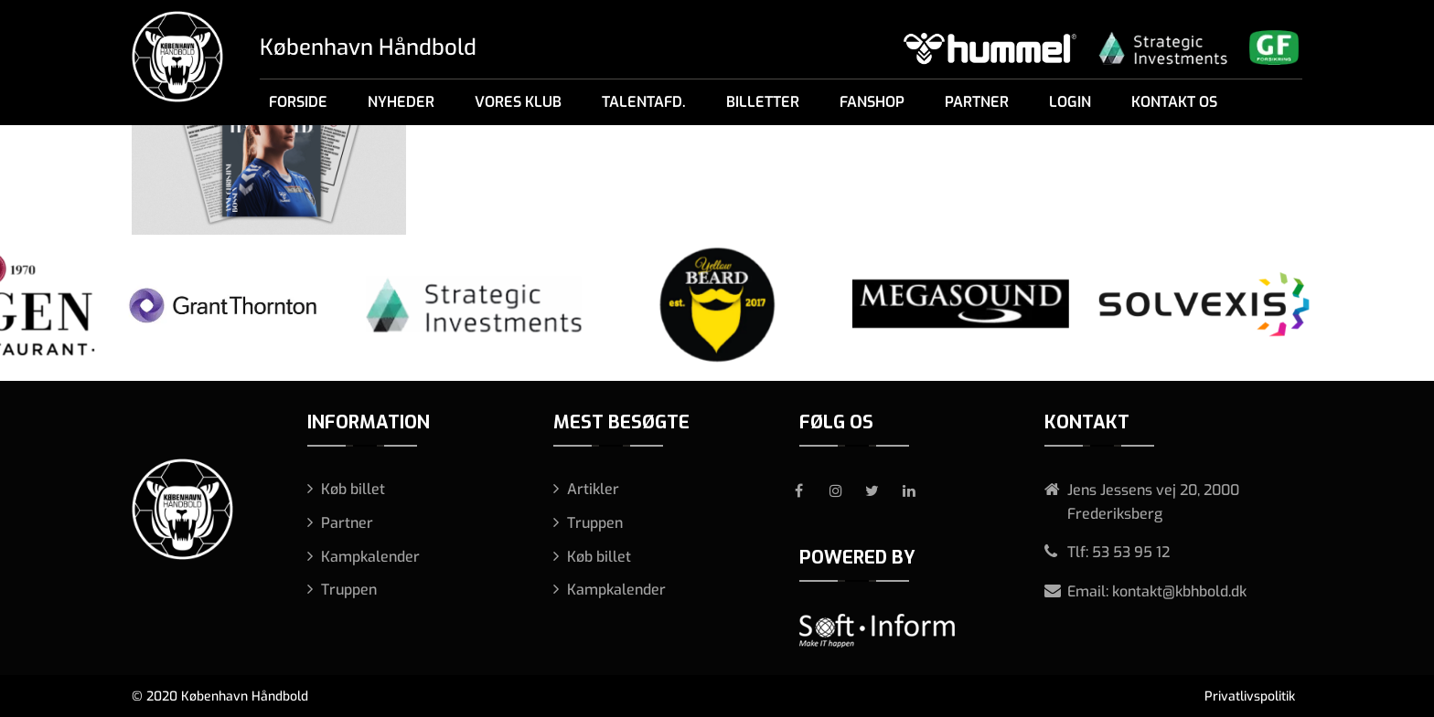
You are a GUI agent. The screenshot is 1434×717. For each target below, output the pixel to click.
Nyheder (401, 101)
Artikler (593, 489)
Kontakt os (1174, 101)
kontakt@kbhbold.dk (1179, 591)
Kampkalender (370, 556)
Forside (298, 101)
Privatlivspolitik (1249, 696)
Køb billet (353, 489)
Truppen (349, 589)
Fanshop (872, 101)
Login (1070, 101)
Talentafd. (644, 101)
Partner (977, 101)
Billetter (762, 101)
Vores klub (518, 101)
